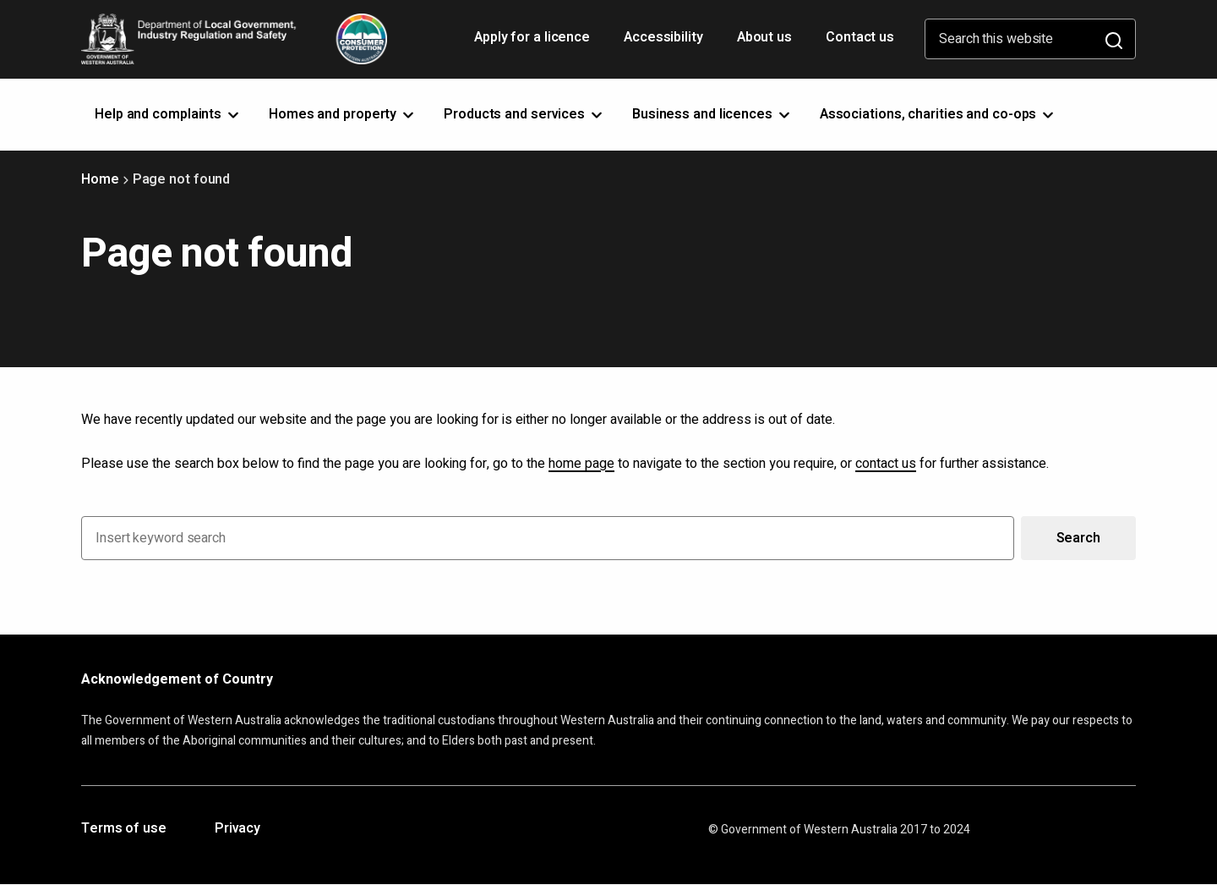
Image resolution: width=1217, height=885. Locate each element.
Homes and (343, 114)
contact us (885, 463)
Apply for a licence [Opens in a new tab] (533, 43)
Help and (168, 114)
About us (764, 37)
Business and (712, 114)
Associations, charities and (938, 114)
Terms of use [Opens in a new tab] (123, 829)
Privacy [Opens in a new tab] (237, 829)
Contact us (860, 37)
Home (100, 179)
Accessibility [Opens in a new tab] (665, 43)
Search (1078, 538)
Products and (524, 114)
